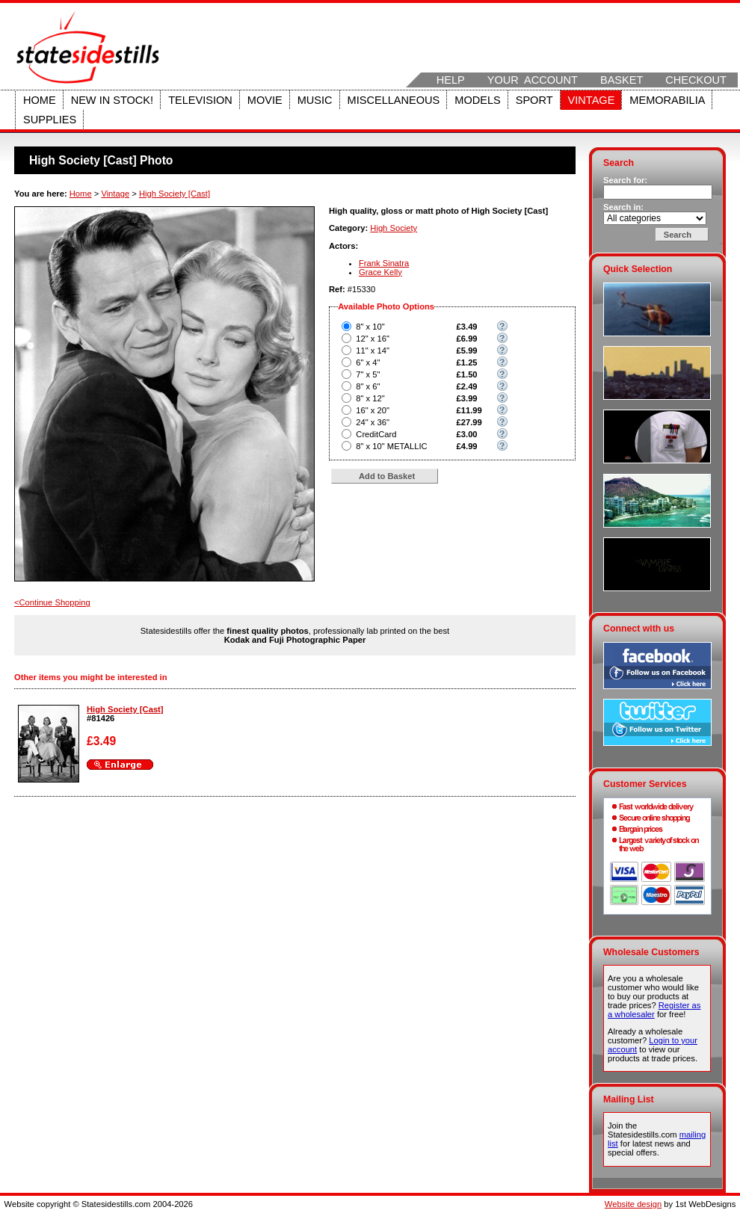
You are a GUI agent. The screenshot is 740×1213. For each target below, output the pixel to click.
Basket (621, 80)
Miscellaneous (394, 100)
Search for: (625, 180)
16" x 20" (372, 410)
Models (477, 100)
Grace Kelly (380, 272)
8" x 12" (370, 398)
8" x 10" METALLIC (391, 446)
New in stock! (112, 100)
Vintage (591, 100)
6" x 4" (368, 362)
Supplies (49, 120)
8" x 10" (370, 326)
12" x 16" (372, 338)
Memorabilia (667, 100)
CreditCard (376, 434)
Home (39, 100)
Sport (534, 100)
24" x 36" (372, 422)
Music (315, 100)
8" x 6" (368, 386)
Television (200, 100)
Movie (265, 100)
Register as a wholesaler (654, 1010)
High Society (393, 227)
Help (451, 80)
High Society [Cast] (174, 193)
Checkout (696, 80)
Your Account (532, 80)
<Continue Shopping (52, 602)
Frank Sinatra (384, 263)
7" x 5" (368, 374)
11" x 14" (372, 350)
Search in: (623, 207)
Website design (633, 1204)
